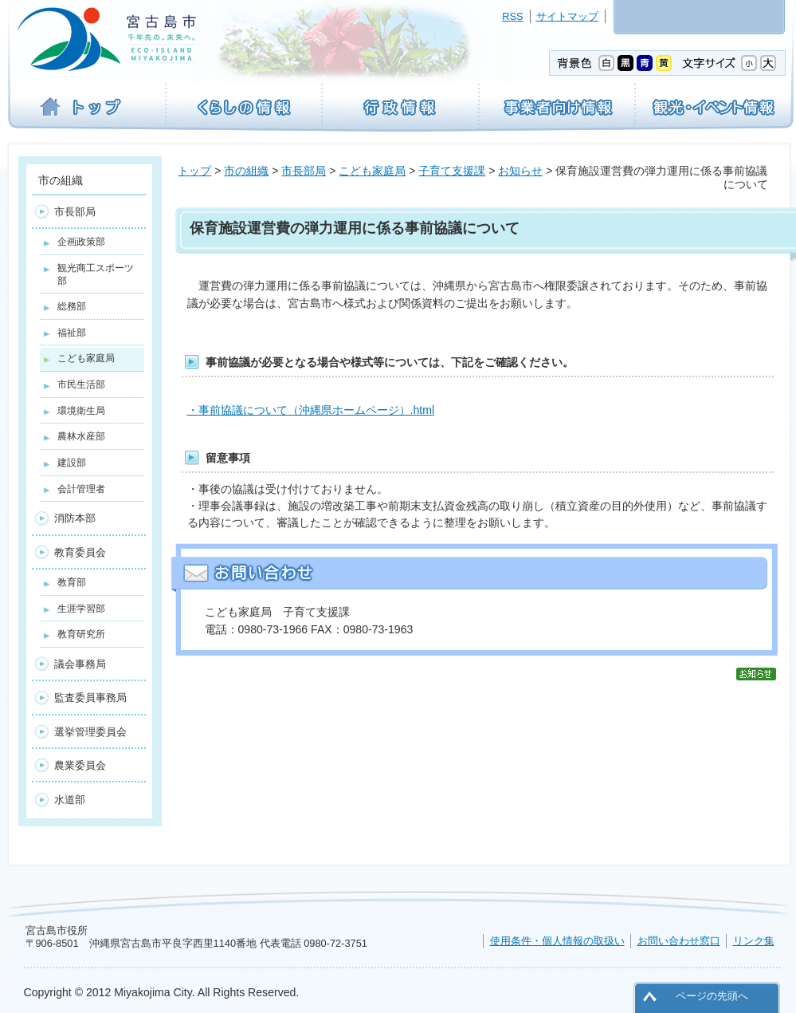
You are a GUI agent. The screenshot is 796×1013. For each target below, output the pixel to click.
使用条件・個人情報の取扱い (557, 941)
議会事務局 (80, 664)
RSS (512, 16)
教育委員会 (80, 552)
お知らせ (520, 170)
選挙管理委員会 (90, 732)
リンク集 (753, 941)
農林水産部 (81, 436)
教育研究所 (81, 634)
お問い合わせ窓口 (678, 941)
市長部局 (303, 170)
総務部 (71, 306)
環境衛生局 (81, 410)
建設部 (71, 462)
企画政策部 (81, 241)
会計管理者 (81, 489)
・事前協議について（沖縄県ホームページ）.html (311, 410)
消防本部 (75, 518)
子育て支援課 (451, 170)
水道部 (69, 800)
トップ (194, 170)
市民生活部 (81, 384)
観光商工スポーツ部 (95, 274)
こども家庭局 (372, 170)
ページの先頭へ (712, 996)
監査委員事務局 (90, 698)
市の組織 (246, 170)
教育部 (71, 582)
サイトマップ (567, 16)
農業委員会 (80, 765)
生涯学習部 (81, 608)
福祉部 (71, 332)
